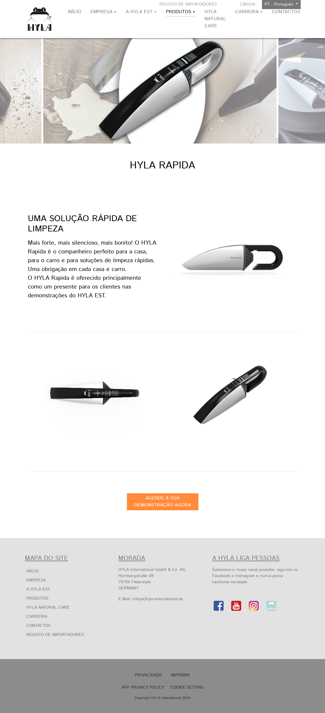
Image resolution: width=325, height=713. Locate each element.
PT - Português (280, 4)
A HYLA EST (38, 589)
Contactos (38, 626)
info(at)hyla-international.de (157, 599)
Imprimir (180, 675)
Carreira (36, 617)
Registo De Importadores (188, 4)
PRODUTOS (37, 598)
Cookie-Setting (187, 687)
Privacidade (148, 675)
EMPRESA (36, 580)
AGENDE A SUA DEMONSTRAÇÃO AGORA (162, 502)
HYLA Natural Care (47, 607)
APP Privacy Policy (143, 687)
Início (32, 571)
